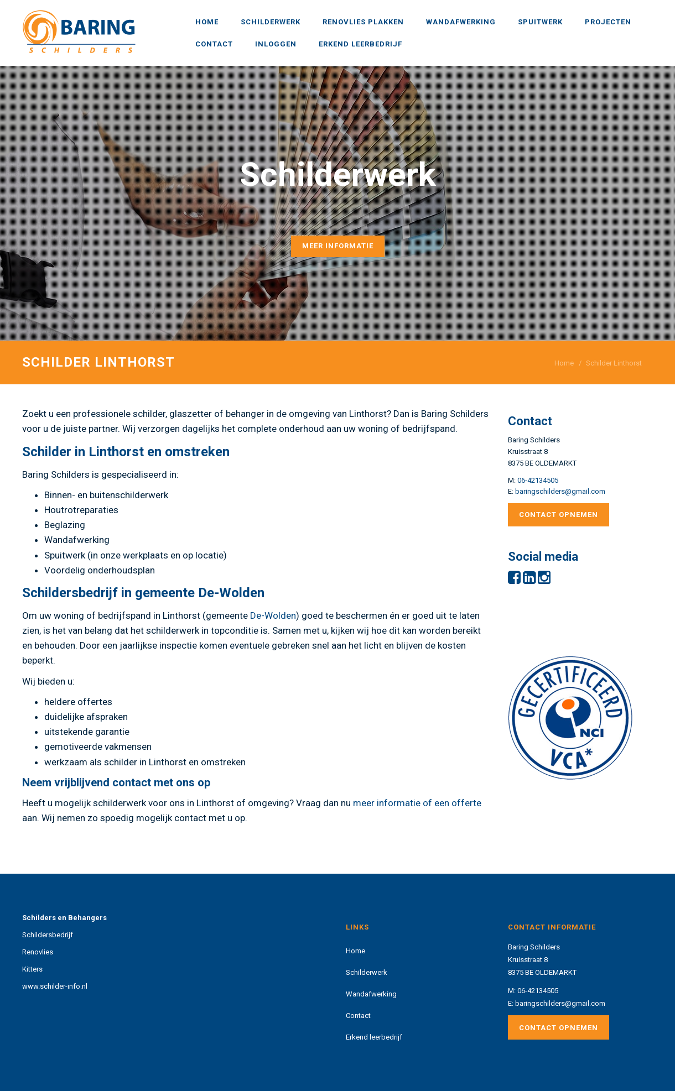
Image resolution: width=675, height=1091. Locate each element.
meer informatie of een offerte (417, 802)
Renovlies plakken (363, 22)
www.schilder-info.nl (54, 986)
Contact (214, 44)
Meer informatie (337, 246)
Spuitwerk (540, 22)
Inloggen (276, 44)
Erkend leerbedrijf (360, 44)
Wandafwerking (461, 22)
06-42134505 (537, 480)
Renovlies (37, 952)
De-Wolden (273, 615)
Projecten (608, 22)
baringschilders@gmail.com (560, 491)
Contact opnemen (558, 514)
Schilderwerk (270, 22)
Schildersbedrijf (47, 935)
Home (207, 22)
